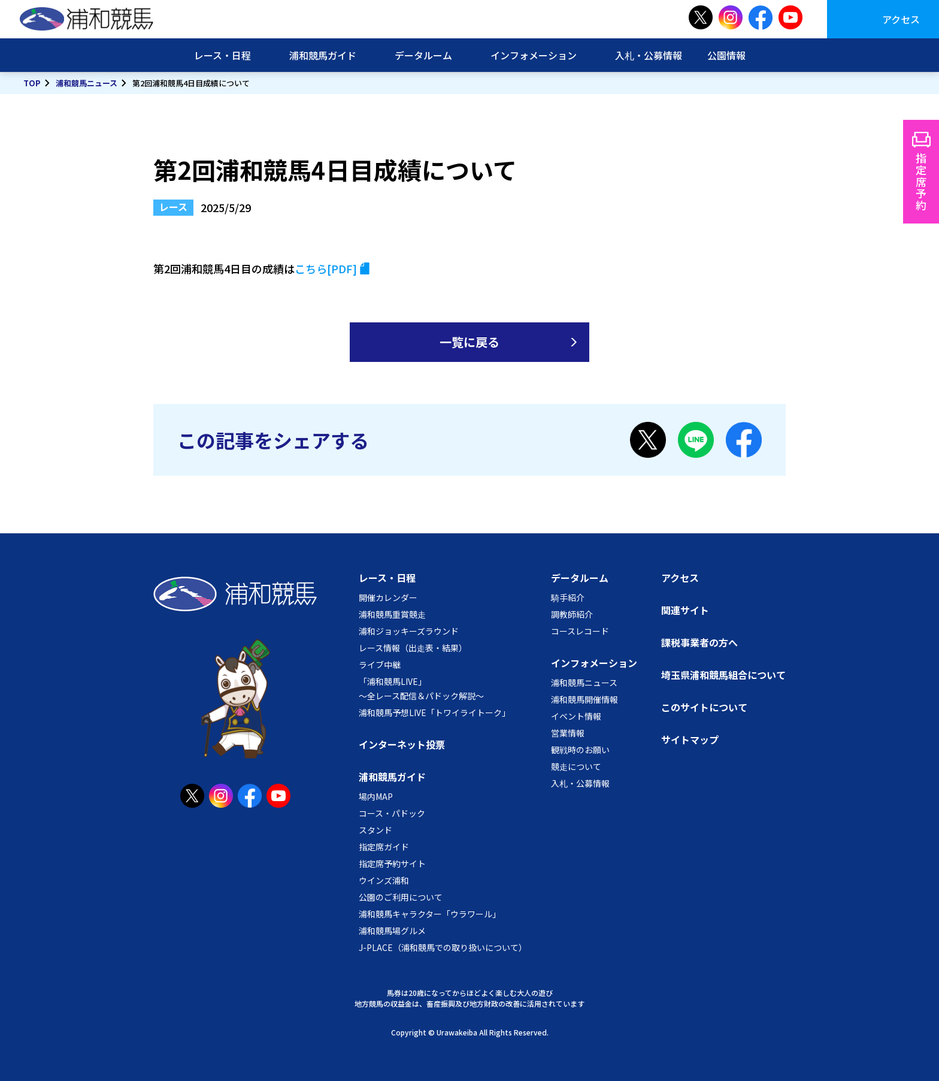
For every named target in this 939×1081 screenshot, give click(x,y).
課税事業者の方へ (699, 642)
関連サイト (685, 610)
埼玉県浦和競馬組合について (723, 675)
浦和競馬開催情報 (584, 699)
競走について (576, 766)
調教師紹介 (572, 614)
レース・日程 (222, 55)
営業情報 (567, 733)
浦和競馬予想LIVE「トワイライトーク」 (434, 712)
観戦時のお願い (580, 750)
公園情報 (726, 55)
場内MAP (376, 796)
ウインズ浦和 (384, 880)
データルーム (423, 55)
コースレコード (580, 631)
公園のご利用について (401, 897)
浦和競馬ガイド (322, 55)
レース (173, 207)
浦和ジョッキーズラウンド (409, 631)
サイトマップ (690, 739)
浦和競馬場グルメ (392, 931)
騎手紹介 (567, 597)
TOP (32, 83)
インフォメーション (533, 55)
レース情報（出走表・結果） (413, 648)
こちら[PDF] (326, 268)
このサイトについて (704, 707)
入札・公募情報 (648, 55)
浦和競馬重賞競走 (392, 614)
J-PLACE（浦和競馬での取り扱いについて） (443, 947)
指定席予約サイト (392, 863)
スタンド (375, 830)
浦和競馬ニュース (86, 83)
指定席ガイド (384, 847)
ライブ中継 (380, 665)
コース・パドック (392, 813)
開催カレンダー (388, 597)
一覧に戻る (469, 342)
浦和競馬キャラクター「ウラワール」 (430, 914)
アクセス (901, 19)
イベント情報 (576, 716)
